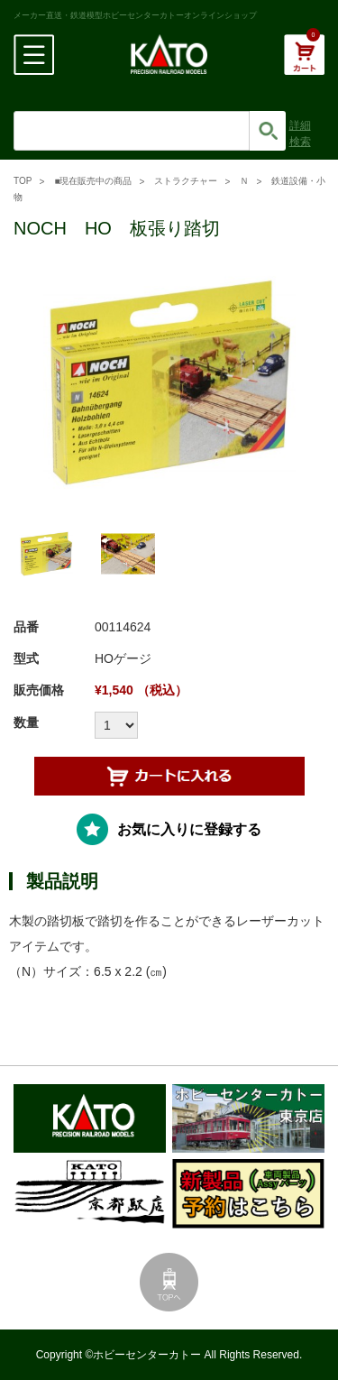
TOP (23, 181)
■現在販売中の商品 (93, 181)
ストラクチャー (185, 181)
